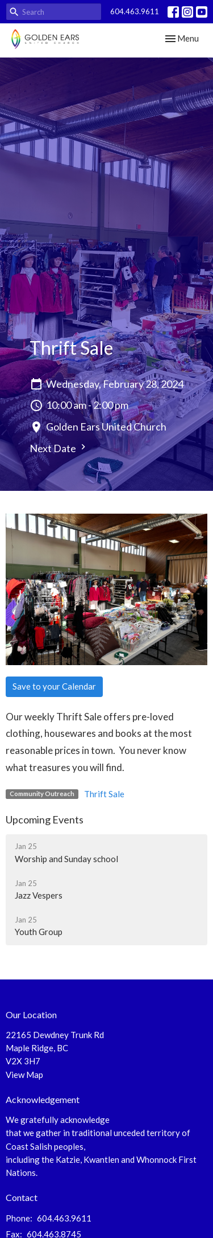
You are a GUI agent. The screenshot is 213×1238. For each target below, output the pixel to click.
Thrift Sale (104, 794)
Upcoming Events (44, 819)
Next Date (59, 447)
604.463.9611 (134, 11)
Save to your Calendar (54, 686)
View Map (24, 1074)
